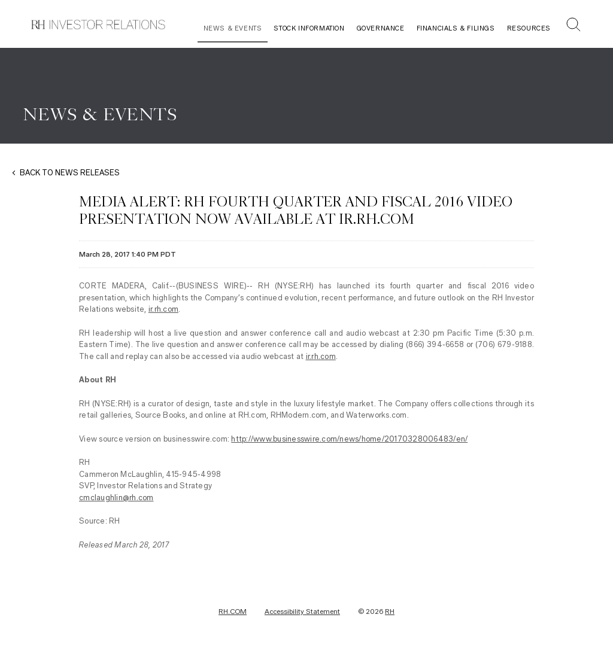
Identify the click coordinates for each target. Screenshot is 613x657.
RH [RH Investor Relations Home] (389, 611)
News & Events (233, 28)
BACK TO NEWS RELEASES (70, 173)
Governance (381, 28)
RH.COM (233, 611)
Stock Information (309, 28)
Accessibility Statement (302, 611)
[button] (573, 26)
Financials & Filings (456, 28)
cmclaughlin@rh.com (116, 497)
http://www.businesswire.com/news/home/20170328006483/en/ (349, 439)
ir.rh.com (163, 309)
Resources (529, 28)
